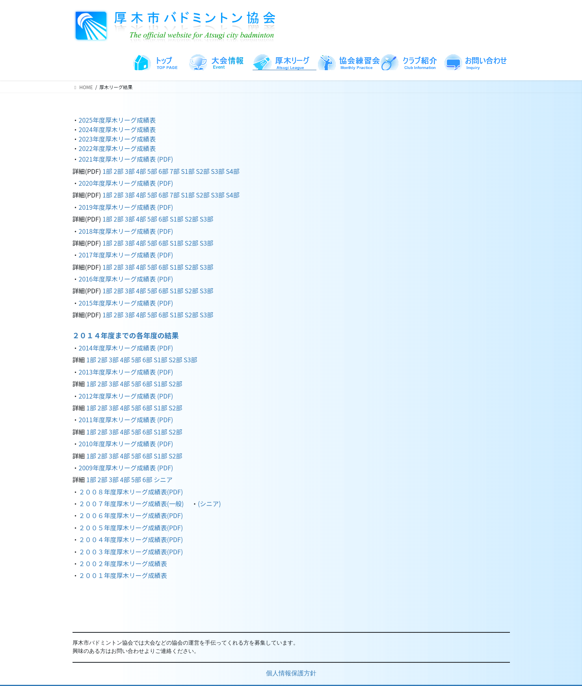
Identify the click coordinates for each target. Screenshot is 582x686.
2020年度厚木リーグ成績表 (118, 183)
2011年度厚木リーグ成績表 (118, 419)
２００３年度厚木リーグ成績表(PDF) (131, 551)
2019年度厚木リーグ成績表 (118, 207)
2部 (118, 171)
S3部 (217, 171)
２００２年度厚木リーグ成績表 (123, 563)
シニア (163, 479)
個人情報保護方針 (291, 673)
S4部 (232, 171)
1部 (107, 171)
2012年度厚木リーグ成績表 (118, 396)
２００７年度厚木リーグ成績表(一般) (131, 503)
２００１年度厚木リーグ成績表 (123, 575)
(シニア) (209, 503)
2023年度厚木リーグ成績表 (117, 139)
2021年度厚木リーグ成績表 (118, 159)
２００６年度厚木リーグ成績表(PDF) (131, 515)
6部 (163, 171)
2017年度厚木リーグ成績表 (118, 254)
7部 (175, 171)
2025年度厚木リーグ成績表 (117, 120)
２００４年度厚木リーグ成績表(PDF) (131, 539)
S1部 (187, 171)
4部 (141, 171)
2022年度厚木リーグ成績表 (117, 148)
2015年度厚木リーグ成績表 (118, 303)
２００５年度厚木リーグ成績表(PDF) (131, 527)
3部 (130, 171)
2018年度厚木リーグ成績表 (118, 231)
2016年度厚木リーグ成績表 (118, 278)
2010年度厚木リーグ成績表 (118, 443)
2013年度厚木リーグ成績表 (118, 372)
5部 (152, 171)
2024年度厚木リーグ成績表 (117, 129)
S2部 (202, 171)
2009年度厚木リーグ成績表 (117, 467)
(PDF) (165, 159)
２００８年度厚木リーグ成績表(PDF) (131, 491)
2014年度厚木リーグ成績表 (118, 347)
